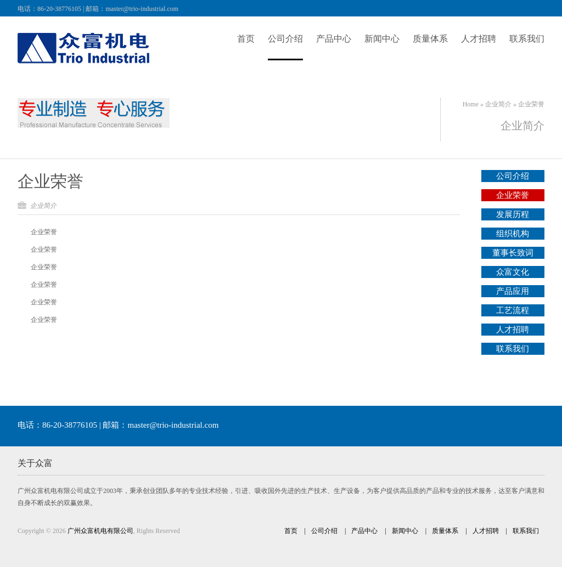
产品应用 (512, 291)
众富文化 (512, 272)
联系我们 (512, 348)
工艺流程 (512, 310)
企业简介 (498, 104)
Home (471, 104)
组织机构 (512, 233)
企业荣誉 (50, 181)
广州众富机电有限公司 (100, 531)
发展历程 (512, 214)
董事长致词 (512, 252)
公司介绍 (512, 176)
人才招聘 (512, 329)
